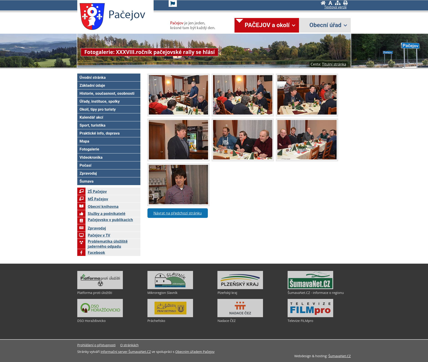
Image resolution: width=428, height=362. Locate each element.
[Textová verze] (335, 7)
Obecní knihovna (98, 206)
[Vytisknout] (345, 3)
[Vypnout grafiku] (330, 3)
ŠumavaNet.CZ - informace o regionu (316, 293)
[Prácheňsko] (170, 316)
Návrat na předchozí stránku (177, 213)
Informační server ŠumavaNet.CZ (126, 351)
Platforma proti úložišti (94, 293)
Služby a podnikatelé (101, 213)
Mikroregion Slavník (162, 293)
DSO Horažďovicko (91, 321)
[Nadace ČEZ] (240, 316)
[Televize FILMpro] (310, 316)
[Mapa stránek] (337, 3)
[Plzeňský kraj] (240, 288)
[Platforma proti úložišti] (100, 288)
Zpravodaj (91, 228)
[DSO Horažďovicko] (100, 316)
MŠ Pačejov (92, 198)
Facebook (91, 252)
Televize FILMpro (300, 321)
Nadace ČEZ (226, 321)
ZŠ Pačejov (92, 191)
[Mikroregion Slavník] (170, 288)
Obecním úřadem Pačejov (194, 351)
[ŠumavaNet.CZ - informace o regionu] (310, 288)
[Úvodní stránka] (323, 3)
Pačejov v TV (93, 235)
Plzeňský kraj (227, 293)
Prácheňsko (156, 321)
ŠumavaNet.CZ (339, 356)
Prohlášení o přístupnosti (96, 345)
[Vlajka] (173, 3)
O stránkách (129, 345)
